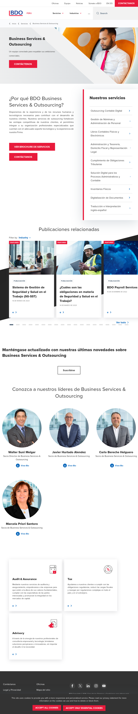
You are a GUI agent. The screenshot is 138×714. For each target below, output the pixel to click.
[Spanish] (111, 3)
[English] (107, 3)
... (89, 13)
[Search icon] (97, 13)
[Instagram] (96, 685)
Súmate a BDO (95, 3)
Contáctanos (24, 158)
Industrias (74, 13)
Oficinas (55, 3)
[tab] (11, 326)
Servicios (57, 13)
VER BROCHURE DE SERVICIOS (33, 147)
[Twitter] (80, 685)
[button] (126, 3)
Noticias (79, 3)
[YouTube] (104, 685)
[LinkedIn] (88, 685)
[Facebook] (72, 685)
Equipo (67, 3)
